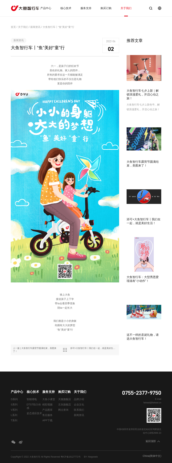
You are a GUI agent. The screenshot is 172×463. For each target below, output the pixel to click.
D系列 (14, 399)
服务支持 (85, 8)
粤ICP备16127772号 (71, 457)
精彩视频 (47, 404)
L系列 (14, 415)
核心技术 (65, 8)
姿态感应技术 (34, 413)
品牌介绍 (79, 399)
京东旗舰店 (64, 404)
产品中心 (45, 8)
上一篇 (34, 350)
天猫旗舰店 (64, 399)
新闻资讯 (35, 27)
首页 (13, 27)
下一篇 (93, 348)
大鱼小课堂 (48, 399)
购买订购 (106, 8)
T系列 (14, 420)
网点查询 (63, 409)
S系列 (14, 404)
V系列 (14, 409)
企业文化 (79, 404)
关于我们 (126, 8)
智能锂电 (32, 399)
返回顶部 (151, 441)
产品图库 (47, 409)
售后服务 (47, 415)
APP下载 (47, 420)
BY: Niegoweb (91, 457)
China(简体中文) (152, 455)
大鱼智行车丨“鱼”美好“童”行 (58, 27)
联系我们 (79, 409)
